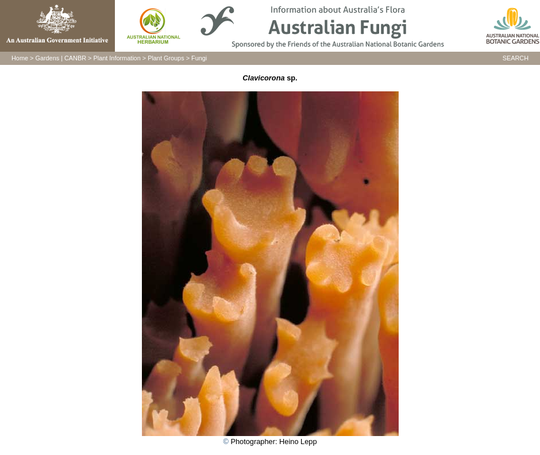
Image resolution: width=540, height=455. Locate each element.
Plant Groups (166, 58)
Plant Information (117, 58)
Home (19, 58)
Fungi (199, 58)
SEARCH (516, 58)
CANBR (75, 58)
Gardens (47, 58)
